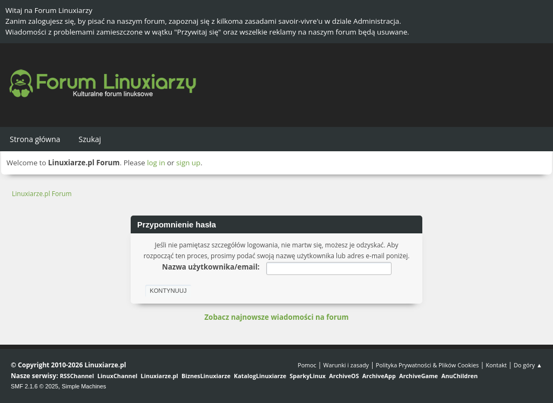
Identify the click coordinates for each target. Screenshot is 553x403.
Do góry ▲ (528, 365)
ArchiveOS (344, 376)
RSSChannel (77, 376)
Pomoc (307, 365)
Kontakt (496, 365)
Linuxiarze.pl (159, 376)
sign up (188, 162)
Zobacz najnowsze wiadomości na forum (276, 317)
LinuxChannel (117, 376)
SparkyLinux (307, 376)
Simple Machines (84, 386)
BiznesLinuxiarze (206, 376)
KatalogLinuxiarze (260, 376)
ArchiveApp (379, 376)
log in (156, 162)
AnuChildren (459, 376)
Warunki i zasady (346, 365)
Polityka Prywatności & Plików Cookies (427, 365)
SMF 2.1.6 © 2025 (34, 386)
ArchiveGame (418, 376)
